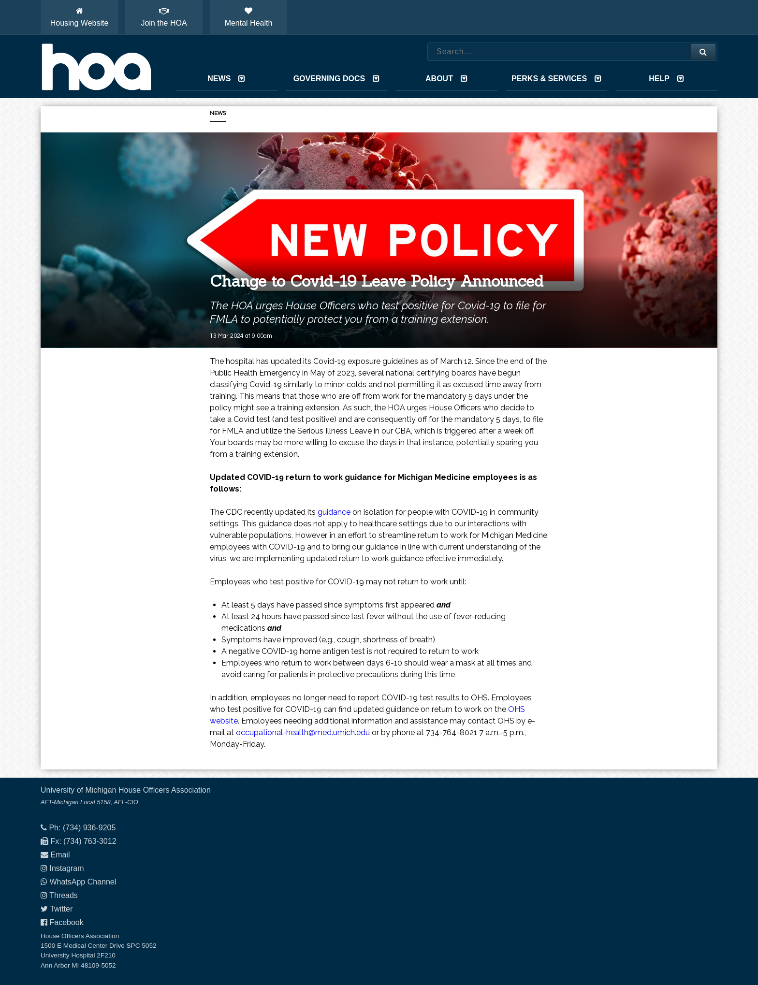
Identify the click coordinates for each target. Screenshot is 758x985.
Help (666, 78)
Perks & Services (556, 78)
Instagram (66, 868)
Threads (63, 895)
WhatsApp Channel (82, 882)
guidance (334, 512)
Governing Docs (336, 78)
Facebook (66, 922)
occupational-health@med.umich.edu (303, 732)
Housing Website (79, 17)
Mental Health (249, 17)
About (446, 78)
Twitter (61, 909)
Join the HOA (164, 17)
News (226, 78)
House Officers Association (96, 67)
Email (60, 855)
